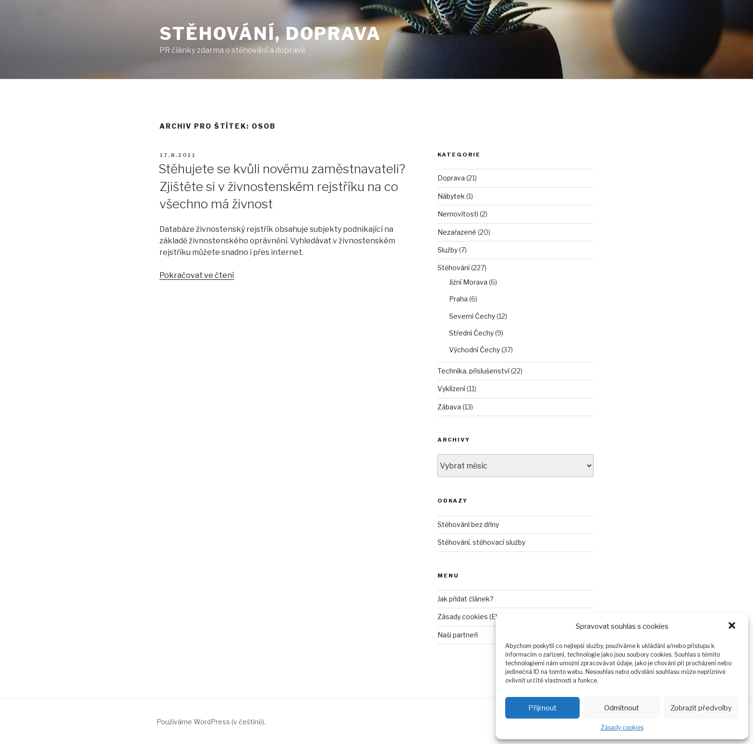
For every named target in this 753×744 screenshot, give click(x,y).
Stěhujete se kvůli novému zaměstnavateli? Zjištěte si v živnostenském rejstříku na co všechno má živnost (281, 186)
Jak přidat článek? (465, 599)
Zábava (449, 407)
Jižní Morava (468, 282)
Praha (458, 299)
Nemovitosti (457, 214)
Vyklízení (451, 388)
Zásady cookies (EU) (469, 616)
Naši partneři (457, 635)
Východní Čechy (474, 350)
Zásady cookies (622, 727)
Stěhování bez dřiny (468, 524)
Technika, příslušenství (473, 371)
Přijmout (542, 708)
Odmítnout (621, 708)
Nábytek (451, 196)
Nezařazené (456, 232)
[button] (733, 626)
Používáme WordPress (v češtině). (211, 722)
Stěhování (453, 268)
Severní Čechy (472, 316)
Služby (447, 250)
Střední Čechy (471, 333)
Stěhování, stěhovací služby (481, 542)
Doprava (451, 178)
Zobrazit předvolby (701, 708)
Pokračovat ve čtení (196, 275)
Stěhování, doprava (270, 33)
